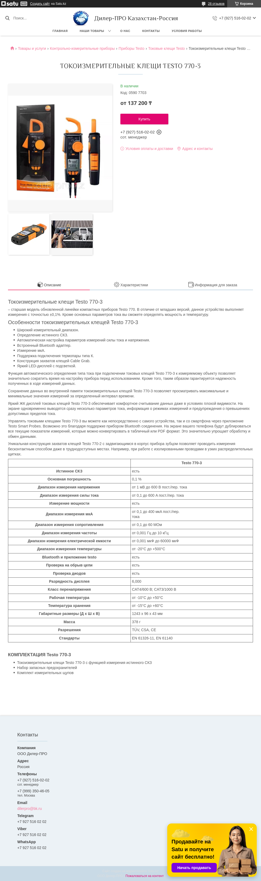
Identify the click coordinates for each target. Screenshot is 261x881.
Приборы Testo (131, 48)
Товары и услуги (32, 48)
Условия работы (187, 30)
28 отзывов (216, 4)
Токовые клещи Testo (166, 48)
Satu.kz (153, 871)
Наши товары (92, 30)
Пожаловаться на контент (144, 876)
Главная (60, 30)
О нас (125, 30)
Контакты (151, 30)
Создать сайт (40, 4)
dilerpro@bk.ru (29, 808)
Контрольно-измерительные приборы (82, 48)
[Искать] (7, 18)
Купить (144, 119)
